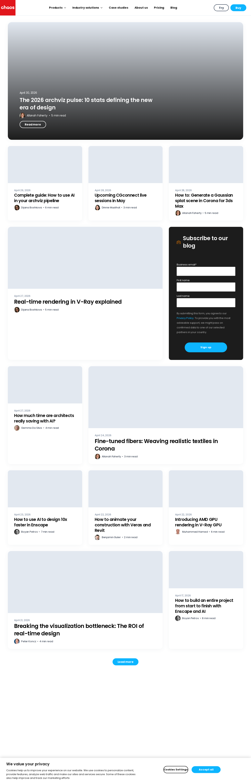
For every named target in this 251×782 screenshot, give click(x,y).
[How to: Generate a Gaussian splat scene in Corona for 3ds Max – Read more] (206, 183)
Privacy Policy (185, 318)
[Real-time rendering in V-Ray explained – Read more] (85, 293)
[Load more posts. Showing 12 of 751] (126, 661)
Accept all (206, 769)
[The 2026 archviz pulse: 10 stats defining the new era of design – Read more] (125, 81)
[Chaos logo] (7, 7)
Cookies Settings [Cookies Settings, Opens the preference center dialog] (176, 769)
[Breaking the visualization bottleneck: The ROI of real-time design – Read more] (85, 600)
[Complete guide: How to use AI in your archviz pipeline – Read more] (45, 183)
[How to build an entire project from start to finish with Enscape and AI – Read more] (206, 600)
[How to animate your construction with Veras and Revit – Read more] (125, 507)
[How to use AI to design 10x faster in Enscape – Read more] (45, 507)
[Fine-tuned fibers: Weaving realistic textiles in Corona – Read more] (165, 415)
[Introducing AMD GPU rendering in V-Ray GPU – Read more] (206, 507)
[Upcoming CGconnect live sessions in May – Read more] (125, 183)
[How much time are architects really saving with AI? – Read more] (45, 415)
